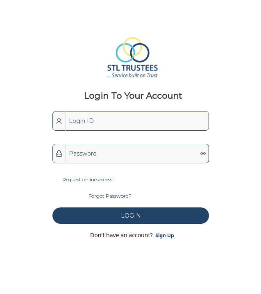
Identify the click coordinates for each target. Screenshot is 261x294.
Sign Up (164, 235)
